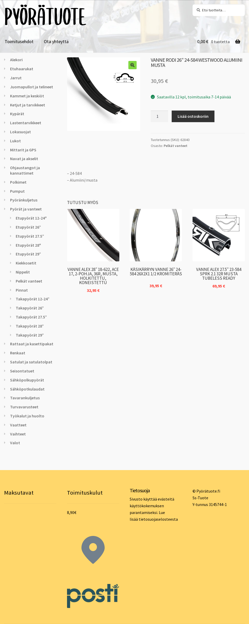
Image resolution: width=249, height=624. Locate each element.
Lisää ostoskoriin (193, 116)
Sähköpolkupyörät (27, 380)
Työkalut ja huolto (27, 415)
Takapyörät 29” (30, 335)
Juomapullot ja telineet (31, 86)
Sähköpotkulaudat (27, 389)
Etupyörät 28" (28, 245)
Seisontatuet (22, 370)
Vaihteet (18, 433)
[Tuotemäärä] (159, 116)
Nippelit (23, 272)
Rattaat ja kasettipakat (31, 343)
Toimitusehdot (19, 41)
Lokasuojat (20, 131)
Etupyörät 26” (28, 227)
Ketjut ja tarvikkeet (27, 104)
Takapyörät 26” (30, 307)
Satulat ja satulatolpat (31, 361)
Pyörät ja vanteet (26, 209)
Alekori (16, 59)
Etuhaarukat (21, 68)
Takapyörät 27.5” (31, 316)
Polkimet (18, 182)
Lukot (15, 140)
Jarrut (16, 77)
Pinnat (22, 290)
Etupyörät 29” (28, 253)
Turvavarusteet (24, 406)
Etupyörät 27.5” (30, 236)
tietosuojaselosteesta (158, 519)
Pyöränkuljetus (23, 199)
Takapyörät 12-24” (32, 298)
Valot (15, 442)
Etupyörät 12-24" (31, 218)
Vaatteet (18, 424)
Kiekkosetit (26, 263)
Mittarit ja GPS (23, 149)
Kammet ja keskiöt (27, 95)
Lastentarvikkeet (25, 122)
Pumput (17, 191)
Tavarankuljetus (25, 397)
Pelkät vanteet (175, 145)
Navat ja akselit (24, 158)
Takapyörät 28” (30, 326)
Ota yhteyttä (56, 41)
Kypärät (17, 113)
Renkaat (17, 352)
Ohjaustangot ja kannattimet (25, 170)
